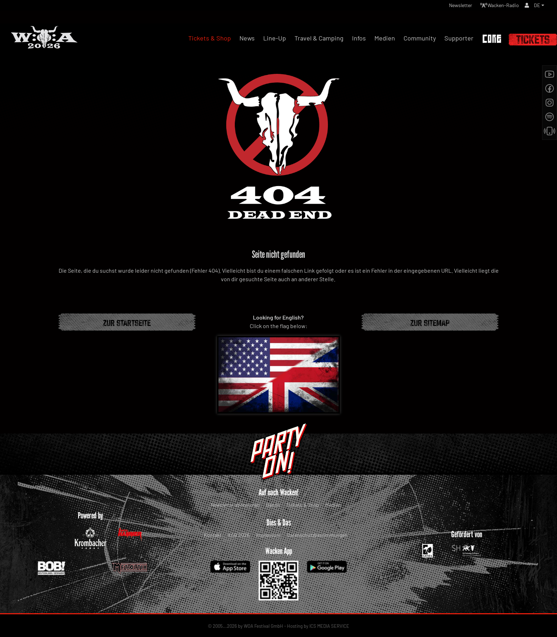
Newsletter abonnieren (235, 505)
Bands (273, 505)
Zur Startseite (127, 322)
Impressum (268, 535)
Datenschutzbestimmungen (317, 535)
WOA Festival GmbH (263, 626)
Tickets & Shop (302, 505)
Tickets (533, 39)
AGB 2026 (238, 535)
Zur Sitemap (430, 322)
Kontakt (212, 535)
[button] (538, 7)
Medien (333, 505)
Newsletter (450, 7)
